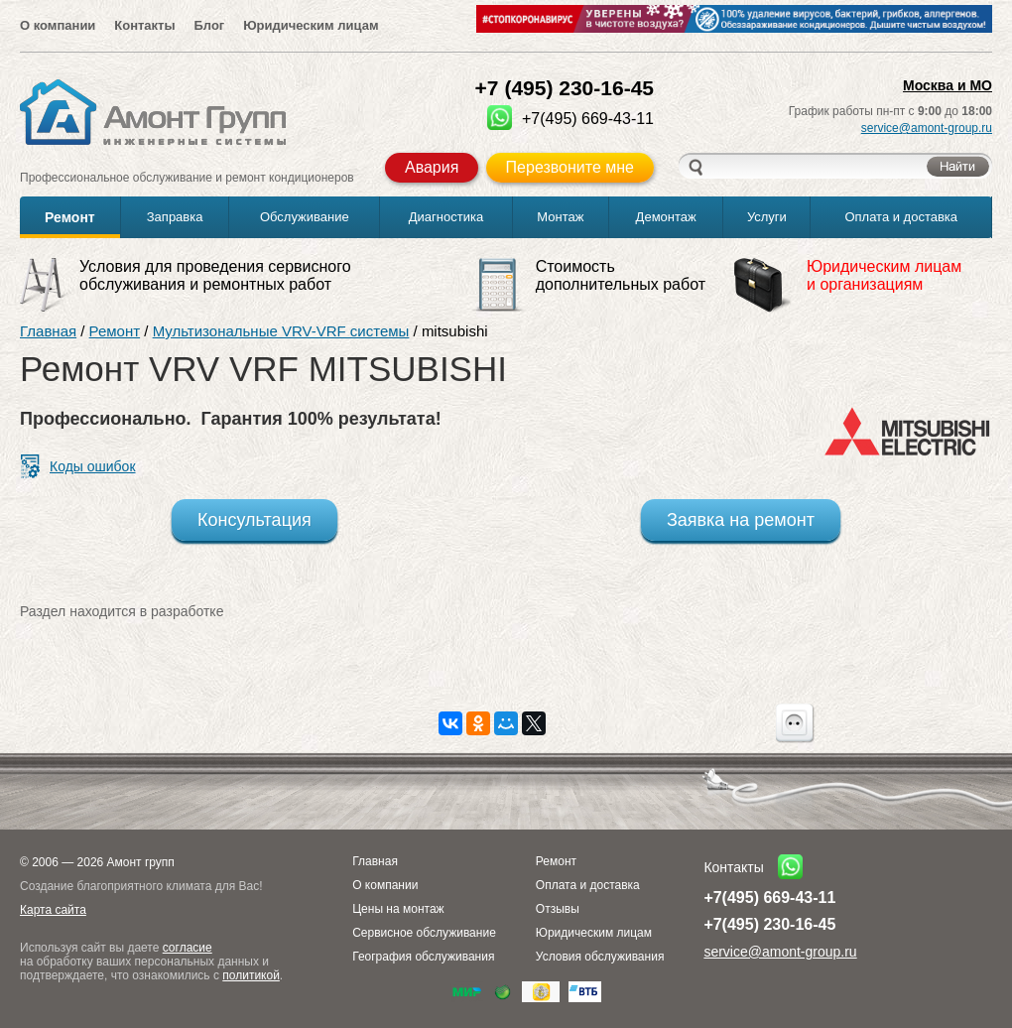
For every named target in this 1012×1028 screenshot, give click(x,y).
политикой (251, 975)
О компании (57, 25)
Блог (208, 25)
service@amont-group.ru (926, 128)
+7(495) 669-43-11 (769, 897)
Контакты (144, 25)
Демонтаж (666, 216)
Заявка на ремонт (741, 520)
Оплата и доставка (900, 216)
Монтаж (560, 216)
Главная (48, 330)
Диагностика (446, 216)
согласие (187, 948)
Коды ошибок (93, 466)
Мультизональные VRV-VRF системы (281, 330)
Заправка (175, 216)
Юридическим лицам (310, 25)
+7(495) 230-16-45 (769, 924)
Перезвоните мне (570, 167)
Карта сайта (53, 910)
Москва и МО (947, 85)
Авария (431, 167)
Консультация (254, 520)
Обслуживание (304, 216)
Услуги (767, 216)
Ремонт (70, 217)
